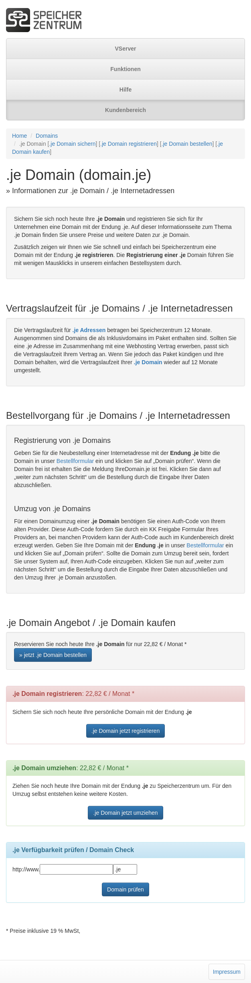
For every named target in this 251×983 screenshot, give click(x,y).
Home (19, 136)
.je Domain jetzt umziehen (125, 813)
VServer (125, 48)
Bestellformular (75, 461)
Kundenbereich (125, 110)
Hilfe (125, 89)
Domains (47, 136)
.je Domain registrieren (128, 144)
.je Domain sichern (72, 144)
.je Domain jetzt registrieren (125, 731)
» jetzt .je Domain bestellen (53, 655)
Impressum (227, 972)
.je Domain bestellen (187, 144)
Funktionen (125, 69)
